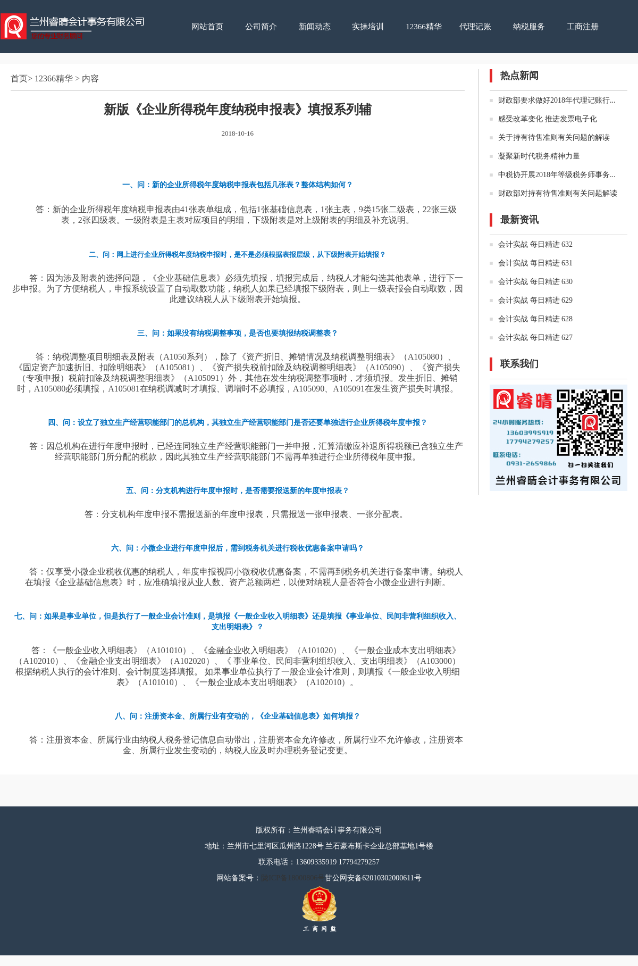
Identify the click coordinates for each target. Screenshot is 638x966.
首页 (19, 78)
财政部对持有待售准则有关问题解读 (557, 193)
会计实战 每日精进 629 (535, 300)
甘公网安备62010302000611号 (373, 878)
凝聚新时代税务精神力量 (539, 156)
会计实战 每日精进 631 (535, 263)
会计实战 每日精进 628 (535, 319)
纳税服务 (529, 26)
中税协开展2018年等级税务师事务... (557, 175)
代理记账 (475, 26)
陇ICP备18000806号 (293, 878)
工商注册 (583, 26)
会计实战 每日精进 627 (535, 338)
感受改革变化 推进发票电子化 (547, 119)
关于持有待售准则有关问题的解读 (554, 137)
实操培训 (368, 26)
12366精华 (424, 26)
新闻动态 (315, 26)
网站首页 (207, 26)
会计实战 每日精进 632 (535, 244)
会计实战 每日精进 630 (535, 282)
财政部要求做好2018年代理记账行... (557, 100)
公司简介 (261, 26)
